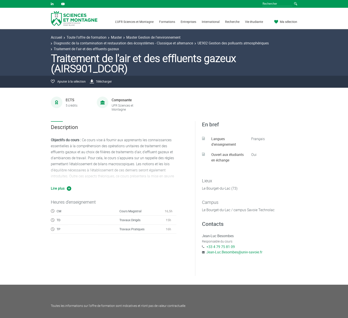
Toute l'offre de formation (87, 37)
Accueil (56, 37)
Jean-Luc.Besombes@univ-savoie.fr (234, 252)
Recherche (232, 22)
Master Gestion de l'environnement (153, 37)
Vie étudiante (254, 22)
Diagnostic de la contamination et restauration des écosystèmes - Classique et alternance (123, 43)
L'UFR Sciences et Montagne (134, 22)
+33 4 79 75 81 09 (220, 246)
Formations (167, 22)
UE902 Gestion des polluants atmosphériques (233, 43)
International (210, 22)
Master (116, 37)
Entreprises (188, 22)
